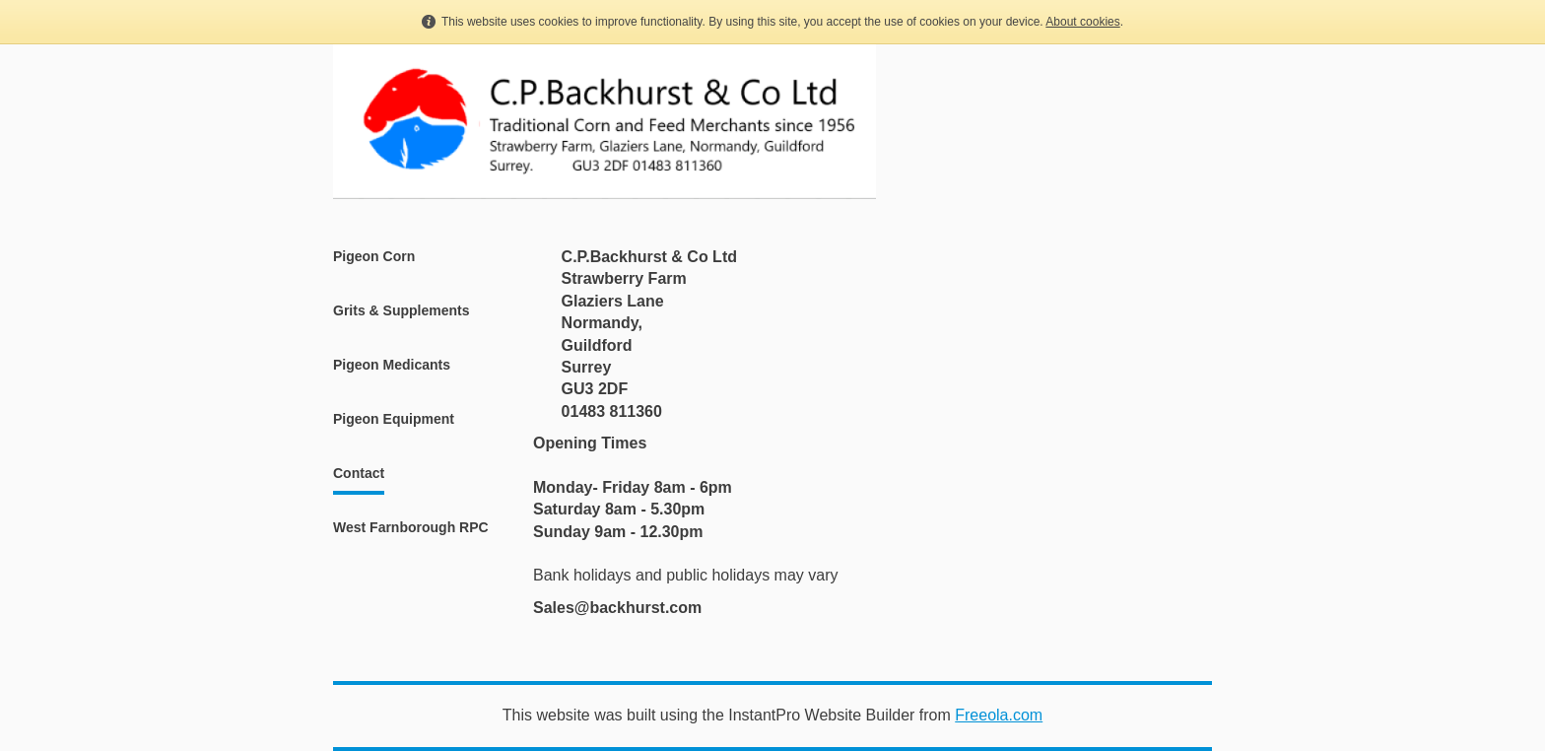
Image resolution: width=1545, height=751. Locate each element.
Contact (358, 473)
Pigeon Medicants (391, 365)
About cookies (1082, 22)
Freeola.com (998, 715)
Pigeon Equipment (393, 419)
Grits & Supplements (401, 310)
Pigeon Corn (374, 256)
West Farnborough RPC (411, 527)
